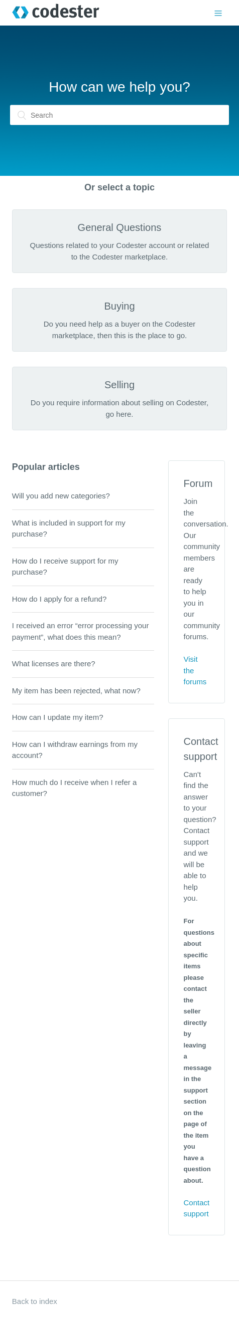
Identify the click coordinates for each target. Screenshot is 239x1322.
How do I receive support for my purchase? (65, 567)
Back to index (34, 1301)
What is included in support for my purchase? (69, 528)
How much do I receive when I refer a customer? (74, 788)
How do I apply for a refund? (59, 599)
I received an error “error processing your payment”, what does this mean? (80, 631)
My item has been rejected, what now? (76, 690)
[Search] (119, 115)
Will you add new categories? (61, 495)
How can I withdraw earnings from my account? (75, 750)
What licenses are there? (53, 663)
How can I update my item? (57, 717)
